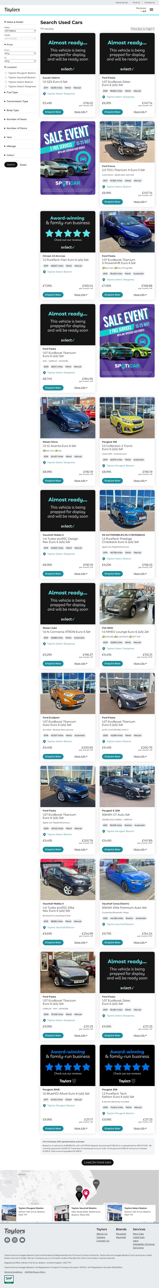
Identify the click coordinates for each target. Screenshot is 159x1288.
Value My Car (122, 2)
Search (11, 164)
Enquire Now (53, 112)
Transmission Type (17, 101)
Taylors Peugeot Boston (22, 73)
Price (10, 44)
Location (12, 67)
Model (7, 35)
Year (9, 137)
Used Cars (139, 1237)
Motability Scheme (144, 1244)
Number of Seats (17, 119)
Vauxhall (121, 1237)
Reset (23, 164)
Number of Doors (17, 128)
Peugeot (121, 1233)
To (5, 58)
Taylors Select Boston (20, 82)
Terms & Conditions (13, 1272)
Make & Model (15, 22)
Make (7, 27)
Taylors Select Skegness (22, 86)
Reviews (141, 10)
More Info (81, 112)
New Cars (138, 1233)
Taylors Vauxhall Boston (22, 77)
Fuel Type (12, 92)
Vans (135, 1240)
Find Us (136, 2)
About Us (101, 1233)
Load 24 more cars (97, 1162)
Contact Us (150, 2)
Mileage (11, 146)
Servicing (138, 1247)
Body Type (13, 110)
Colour (10, 155)
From (6, 50)
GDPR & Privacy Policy (35, 1272)
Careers (100, 1237)
